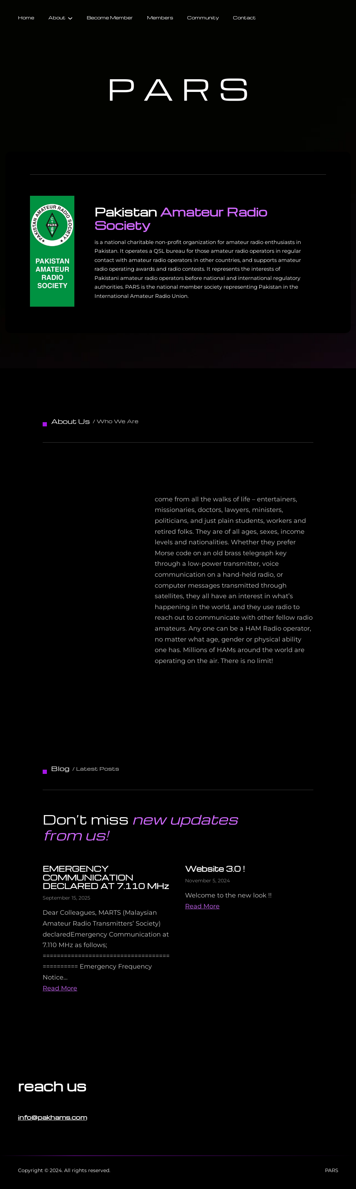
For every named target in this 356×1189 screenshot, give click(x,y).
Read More (60, 988)
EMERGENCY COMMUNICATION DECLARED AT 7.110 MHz (106, 877)
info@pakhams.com (52, 1117)
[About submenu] (70, 17)
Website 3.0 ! (215, 868)
